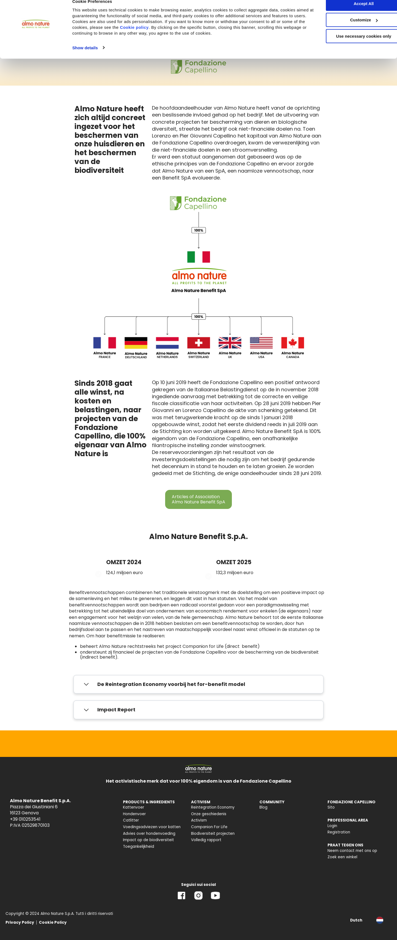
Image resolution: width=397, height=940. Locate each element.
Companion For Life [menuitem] (209, 827)
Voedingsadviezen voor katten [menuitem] (152, 827)
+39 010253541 (25, 819)
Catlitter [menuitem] (131, 820)
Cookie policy (169, 37)
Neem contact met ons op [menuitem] (352, 850)
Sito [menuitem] (331, 807)
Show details (85, 57)
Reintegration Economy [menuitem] (213, 807)
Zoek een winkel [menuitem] (342, 857)
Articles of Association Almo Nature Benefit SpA (198, 499)
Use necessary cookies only (351, 46)
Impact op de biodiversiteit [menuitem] (148, 840)
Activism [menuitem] (199, 820)
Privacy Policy (20, 922)
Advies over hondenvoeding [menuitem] (149, 833)
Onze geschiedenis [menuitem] (208, 814)
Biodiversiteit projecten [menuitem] (213, 833)
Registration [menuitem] (339, 832)
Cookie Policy (53, 922)
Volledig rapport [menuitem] (206, 840)
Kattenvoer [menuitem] (133, 807)
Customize (351, 30)
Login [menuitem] (332, 825)
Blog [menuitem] (263, 807)
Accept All (351, 13)
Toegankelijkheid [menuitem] (138, 846)
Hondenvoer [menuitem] (134, 814)
